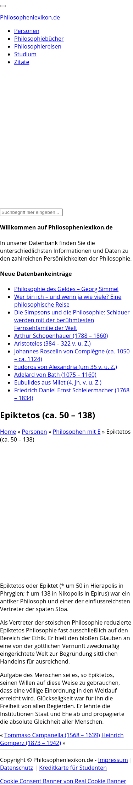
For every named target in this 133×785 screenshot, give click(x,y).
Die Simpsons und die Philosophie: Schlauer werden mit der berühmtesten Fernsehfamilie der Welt (71, 320)
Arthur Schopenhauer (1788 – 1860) (61, 336)
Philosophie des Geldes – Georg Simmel (66, 289)
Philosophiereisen (37, 46)
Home (8, 432)
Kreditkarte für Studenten (73, 768)
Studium (25, 54)
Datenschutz (16, 768)
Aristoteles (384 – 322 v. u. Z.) (52, 343)
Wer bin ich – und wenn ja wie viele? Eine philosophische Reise (67, 300)
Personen (26, 31)
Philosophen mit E (77, 432)
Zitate (21, 62)
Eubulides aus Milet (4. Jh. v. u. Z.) (57, 382)
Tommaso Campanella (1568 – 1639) (52, 735)
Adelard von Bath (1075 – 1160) (55, 375)
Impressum (113, 760)
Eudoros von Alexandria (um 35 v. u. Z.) (65, 367)
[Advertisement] (66, 138)
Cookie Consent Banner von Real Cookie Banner (63, 781)
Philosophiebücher (39, 38)
